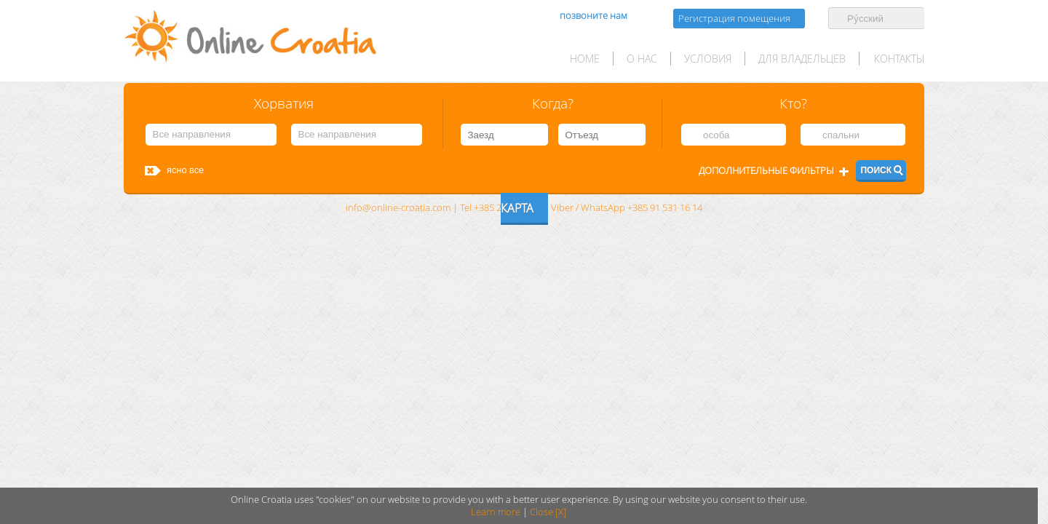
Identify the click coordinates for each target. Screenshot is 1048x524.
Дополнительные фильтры (766, 170)
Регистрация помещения (734, 18)
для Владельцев (802, 59)
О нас (642, 59)
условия (707, 59)
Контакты (899, 59)
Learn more (495, 512)
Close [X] (548, 512)
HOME (585, 59)
